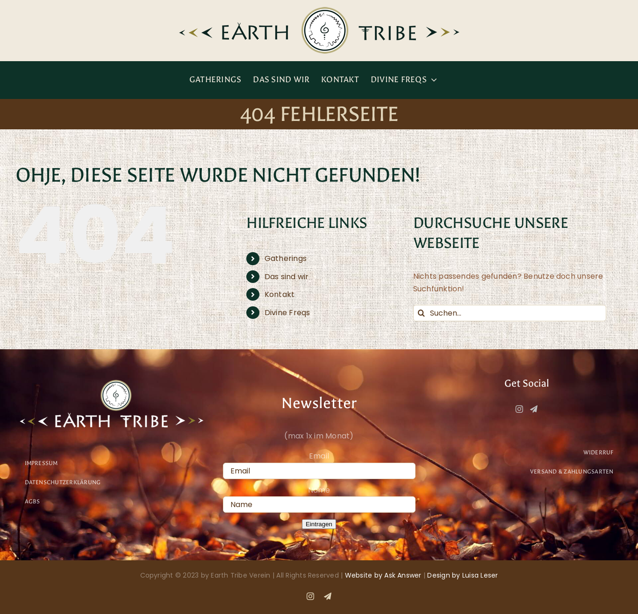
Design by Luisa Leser (462, 575)
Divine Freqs (287, 312)
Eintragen (319, 524)
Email (319, 456)
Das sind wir (287, 276)
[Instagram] (519, 409)
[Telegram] (534, 409)
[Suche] (421, 313)
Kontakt (280, 294)
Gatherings (286, 258)
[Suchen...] (509, 313)
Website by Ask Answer (383, 575)
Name (319, 490)
